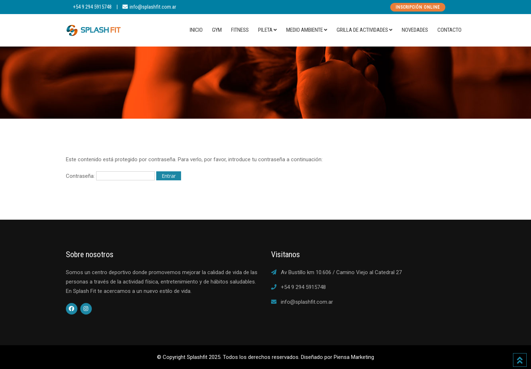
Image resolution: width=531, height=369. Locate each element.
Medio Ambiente (304, 30)
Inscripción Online (418, 7)
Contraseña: (110, 175)
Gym (217, 30)
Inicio (196, 30)
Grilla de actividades (362, 30)
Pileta (265, 30)
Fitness (240, 30)
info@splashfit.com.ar (153, 7)
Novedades (415, 30)
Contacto (449, 30)
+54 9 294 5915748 (92, 7)
